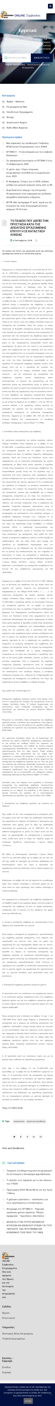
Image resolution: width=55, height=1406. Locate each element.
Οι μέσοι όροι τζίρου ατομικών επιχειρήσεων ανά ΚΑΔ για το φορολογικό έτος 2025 (28, 173)
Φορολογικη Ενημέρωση (38, 65)
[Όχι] (51, 1396)
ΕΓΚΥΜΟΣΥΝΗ (19, 1121)
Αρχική (5, 1313)
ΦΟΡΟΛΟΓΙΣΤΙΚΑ (12, 39)
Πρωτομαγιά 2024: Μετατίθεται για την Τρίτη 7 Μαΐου (29, 1192)
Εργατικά (8, 42)
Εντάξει (28, 1401)
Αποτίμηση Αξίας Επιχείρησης (17, 1333)
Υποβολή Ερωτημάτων (13, 1338)
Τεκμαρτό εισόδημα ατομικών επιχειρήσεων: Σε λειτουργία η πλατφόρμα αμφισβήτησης (30, 1172)
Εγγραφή (6, 1372)
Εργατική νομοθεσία (26, 42)
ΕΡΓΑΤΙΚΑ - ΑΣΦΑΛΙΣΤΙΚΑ (35, 39)
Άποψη (10, 117)
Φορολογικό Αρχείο (17, 122)
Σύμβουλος (18, 36)
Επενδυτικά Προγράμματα (20, 112)
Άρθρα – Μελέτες (16, 101)
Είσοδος (6, 1367)
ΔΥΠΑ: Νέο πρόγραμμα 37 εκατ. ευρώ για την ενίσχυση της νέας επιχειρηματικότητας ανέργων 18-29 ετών (29, 206)
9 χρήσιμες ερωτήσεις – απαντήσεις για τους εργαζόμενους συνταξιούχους (27, 1201)
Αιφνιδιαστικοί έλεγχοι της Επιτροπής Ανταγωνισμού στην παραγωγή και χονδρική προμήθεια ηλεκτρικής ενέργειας (28, 193)
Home (6, 36)
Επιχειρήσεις (28, 68)
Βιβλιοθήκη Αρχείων (37, 36)
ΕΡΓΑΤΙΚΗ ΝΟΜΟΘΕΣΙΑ (36, 1121)
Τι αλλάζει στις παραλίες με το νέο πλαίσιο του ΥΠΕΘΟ (29, 1182)
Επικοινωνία (8, 1318)
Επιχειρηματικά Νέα (17, 107)
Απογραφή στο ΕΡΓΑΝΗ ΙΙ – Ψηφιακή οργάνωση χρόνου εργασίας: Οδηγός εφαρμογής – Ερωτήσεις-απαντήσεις (25, 1212)
